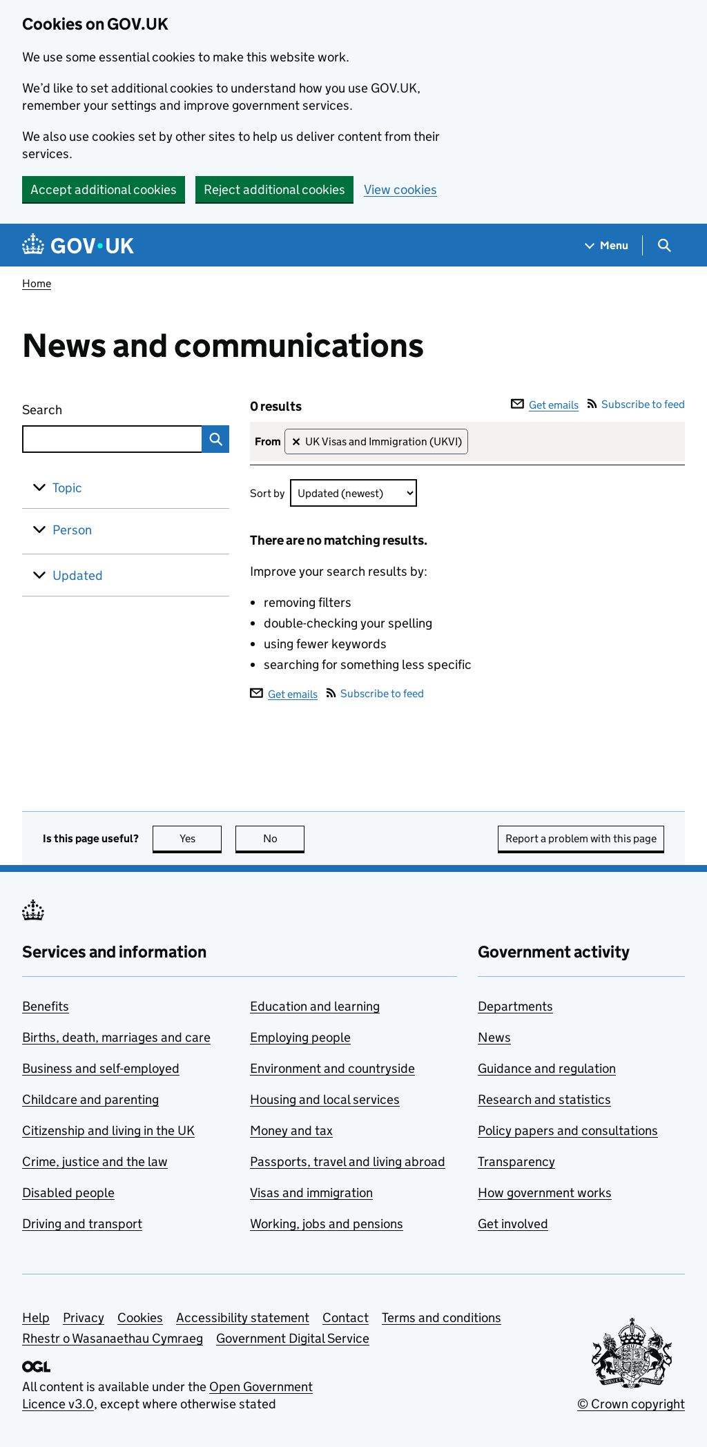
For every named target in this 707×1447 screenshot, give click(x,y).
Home (36, 283)
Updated (77, 575)
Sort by (267, 493)
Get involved (513, 1224)
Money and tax (291, 1130)
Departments (515, 1006)
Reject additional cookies (274, 189)
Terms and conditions (441, 1317)
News (494, 1037)
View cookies (400, 189)
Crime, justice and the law (95, 1161)
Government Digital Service (292, 1338)
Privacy (83, 1317)
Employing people (300, 1037)
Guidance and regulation (547, 1068)
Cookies (140, 1317)
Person (72, 530)
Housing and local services (325, 1099)
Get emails (545, 404)
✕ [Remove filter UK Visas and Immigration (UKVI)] (295, 442)
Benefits (45, 1006)
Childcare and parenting (90, 1099)
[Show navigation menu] (607, 245)
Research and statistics (544, 1099)
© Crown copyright (631, 1404)
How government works (545, 1193)
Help (36, 1317)
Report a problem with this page (581, 838)
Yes (201, 838)
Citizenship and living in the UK (108, 1130)
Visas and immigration (311, 1193)
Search (92, 407)
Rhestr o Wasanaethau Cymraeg (112, 1338)
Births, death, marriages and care (116, 1037)
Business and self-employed (101, 1068)
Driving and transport (82, 1224)
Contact (345, 1317)
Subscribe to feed (636, 404)
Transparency (516, 1161)
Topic (67, 488)
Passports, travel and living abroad (347, 1161)
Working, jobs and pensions (326, 1224)
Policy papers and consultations (568, 1130)
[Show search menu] (664, 245)
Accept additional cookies (103, 189)
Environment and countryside (332, 1068)
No (284, 838)
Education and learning (315, 1006)
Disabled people (68, 1193)
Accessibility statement (242, 1317)
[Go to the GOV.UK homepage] (78, 245)
